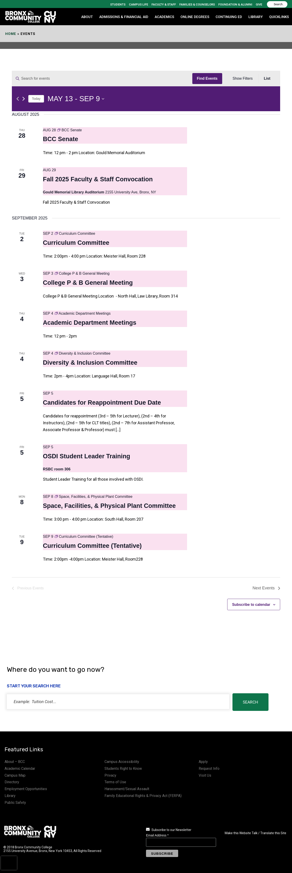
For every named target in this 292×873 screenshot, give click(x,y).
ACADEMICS (164, 17)
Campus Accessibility (121, 762)
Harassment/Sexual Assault (126, 789)
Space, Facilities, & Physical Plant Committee (109, 505)
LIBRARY (255, 17)
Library (10, 796)
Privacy (110, 775)
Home (10, 34)
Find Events (207, 78)
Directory (12, 782)
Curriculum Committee (76, 242)
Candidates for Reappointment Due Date (102, 402)
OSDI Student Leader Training (86, 456)
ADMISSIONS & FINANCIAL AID (123, 17)
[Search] (277, 4)
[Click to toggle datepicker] (75, 99)
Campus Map (15, 775)
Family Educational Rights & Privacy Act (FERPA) (143, 796)
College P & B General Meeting (88, 282)
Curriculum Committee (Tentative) (92, 545)
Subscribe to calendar (251, 605)
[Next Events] (23, 99)
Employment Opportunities (26, 789)
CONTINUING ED (229, 17)
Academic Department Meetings (89, 322)
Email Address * (157, 835)
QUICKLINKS (279, 17)
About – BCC (15, 762)
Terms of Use (115, 782)
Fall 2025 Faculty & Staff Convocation (98, 179)
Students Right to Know (123, 768)
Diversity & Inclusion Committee (90, 362)
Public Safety (15, 802)
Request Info (209, 768)
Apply (203, 762)
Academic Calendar (20, 768)
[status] (118, 701)
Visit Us (205, 775)
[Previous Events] (17, 99)
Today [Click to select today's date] (36, 98)
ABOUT (87, 17)
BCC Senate (60, 139)
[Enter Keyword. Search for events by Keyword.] (102, 78)
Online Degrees (194, 17)
